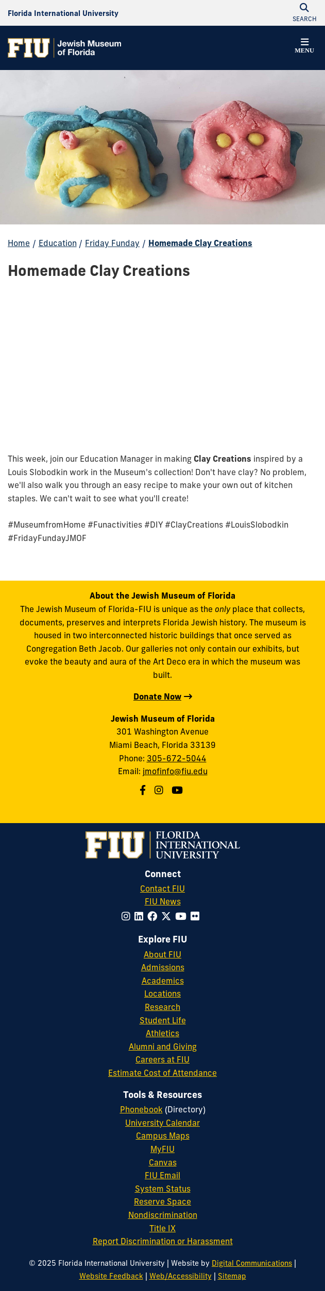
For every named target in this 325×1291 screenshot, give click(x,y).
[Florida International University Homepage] (63, 13)
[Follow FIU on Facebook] (154, 916)
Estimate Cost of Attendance (162, 1073)
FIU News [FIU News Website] (163, 901)
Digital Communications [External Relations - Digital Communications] (252, 1263)
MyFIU (162, 1149)
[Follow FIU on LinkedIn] (140, 916)
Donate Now (157, 696)
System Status (163, 1188)
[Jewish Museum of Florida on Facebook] (144, 790)
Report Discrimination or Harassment (163, 1241)
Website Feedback (111, 1276)
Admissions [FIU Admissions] (162, 967)
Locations (162, 993)
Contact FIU (162, 888)
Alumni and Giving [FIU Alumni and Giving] (163, 1046)
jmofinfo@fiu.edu (175, 771)
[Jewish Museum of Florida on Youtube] (178, 790)
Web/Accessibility (180, 1276)
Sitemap (232, 1276)
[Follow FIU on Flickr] (197, 916)
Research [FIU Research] (162, 1007)
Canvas (163, 1162)
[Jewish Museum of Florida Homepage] (64, 48)
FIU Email (162, 1175)
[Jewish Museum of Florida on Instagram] (160, 790)
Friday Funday (112, 243)
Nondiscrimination (162, 1215)
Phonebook (141, 1109)
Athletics (162, 1033)
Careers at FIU (162, 1059)
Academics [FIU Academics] (163, 980)
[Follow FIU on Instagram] (128, 916)
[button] (304, 47)
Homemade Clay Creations (200, 243)
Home (19, 243)
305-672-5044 (177, 758)
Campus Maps (163, 1135)
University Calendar (162, 1123)
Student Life (163, 1020)
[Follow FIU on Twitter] (168, 916)
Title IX (162, 1228)
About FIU (162, 954)
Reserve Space (162, 1201)
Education (58, 243)
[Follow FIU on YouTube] (183, 916)
